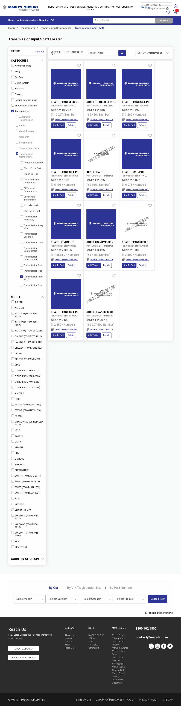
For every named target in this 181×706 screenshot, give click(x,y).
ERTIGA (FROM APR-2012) (26, 404)
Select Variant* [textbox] (58, 598)
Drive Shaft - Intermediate (28, 198)
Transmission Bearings (28, 235)
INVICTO (17, 435)
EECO (15, 398)
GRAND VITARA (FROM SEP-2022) (27, 423)
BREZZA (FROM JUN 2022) (26, 347)
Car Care (17, 77)
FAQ (52, 20)
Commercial (94, 648)
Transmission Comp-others (28, 249)
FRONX (16, 415)
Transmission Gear (31, 265)
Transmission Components (55, 28)
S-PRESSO (18, 464)
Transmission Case (27, 148)
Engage (90, 10)
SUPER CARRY (20, 469)
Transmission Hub (31, 271)
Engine (16, 93)
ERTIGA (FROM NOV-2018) (26, 410)
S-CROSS (17, 458)
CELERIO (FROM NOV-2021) (27, 358)
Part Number (121, 588)
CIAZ (15, 364)
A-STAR (17, 301)
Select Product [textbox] (125, 598)
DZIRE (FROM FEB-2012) (25, 370)
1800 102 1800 (153, 5)
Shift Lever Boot (30, 211)
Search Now (158, 598)
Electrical (17, 88)
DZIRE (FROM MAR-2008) (25, 376)
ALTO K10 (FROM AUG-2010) (24, 315)
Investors (69, 638)
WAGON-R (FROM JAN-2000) (25, 534)
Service (81, 7)
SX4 (15, 498)
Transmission (27, 28)
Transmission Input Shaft (89, 28)
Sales (72, 7)
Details (71, 120)
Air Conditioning (21, 65)
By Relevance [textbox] (154, 53)
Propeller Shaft (29, 205)
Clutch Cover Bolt (30, 168)
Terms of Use (82, 699)
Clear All (39, 51)
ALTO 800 (17, 307)
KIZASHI (17, 447)
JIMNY (16, 441)
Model (19, 20)
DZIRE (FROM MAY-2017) (25, 381)
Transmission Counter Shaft (29, 258)
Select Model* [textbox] (24, 598)
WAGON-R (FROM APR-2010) (24, 517)
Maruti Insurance (120, 648)
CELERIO (17, 353)
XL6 (15, 541)
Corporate (62, 7)
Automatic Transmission (24, 118)
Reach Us (69, 648)
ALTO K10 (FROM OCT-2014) (27, 330)
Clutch (21, 125)
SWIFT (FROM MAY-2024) (25, 492)
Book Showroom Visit (24, 657)
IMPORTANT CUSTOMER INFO (118, 7)
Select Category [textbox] (92, 598)
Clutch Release (25, 131)
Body (15, 71)
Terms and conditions (159, 613)
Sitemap (167, 699)
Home (51, 7)
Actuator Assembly (31, 162)
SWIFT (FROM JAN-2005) (25, 487)
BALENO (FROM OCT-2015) (26, 341)
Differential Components (28, 189)
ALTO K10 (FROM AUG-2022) (24, 323)
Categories (30, 20)
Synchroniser (24, 142)
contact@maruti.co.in (156, 8)
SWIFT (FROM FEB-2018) (25, 481)
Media (68, 645)
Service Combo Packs (24, 99)
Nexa (90, 641)
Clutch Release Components (29, 181)
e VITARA (17, 393)
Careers (68, 641)
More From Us (95, 7)
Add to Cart (58, 120)
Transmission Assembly (28, 218)
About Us (43, 20)
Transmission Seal (31, 285)
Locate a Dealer (24, 649)
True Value (93, 645)
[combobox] (158, 53)
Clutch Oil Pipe (29, 174)
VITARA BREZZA (21, 509)
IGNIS (16, 430)
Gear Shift (22, 136)
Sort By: (142, 53)
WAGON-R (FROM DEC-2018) (24, 525)
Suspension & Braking (24, 105)
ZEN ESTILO (19, 546)
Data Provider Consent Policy (115, 699)
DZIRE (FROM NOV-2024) (25, 387)
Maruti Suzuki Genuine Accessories (118, 660)
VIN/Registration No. (84, 588)
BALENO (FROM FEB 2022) (26, 336)
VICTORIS (17, 504)
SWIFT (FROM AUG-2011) (26, 475)
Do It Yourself (20, 82)
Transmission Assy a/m (31, 226)
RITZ (15, 452)
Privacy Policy (148, 699)
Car (53, 588)
